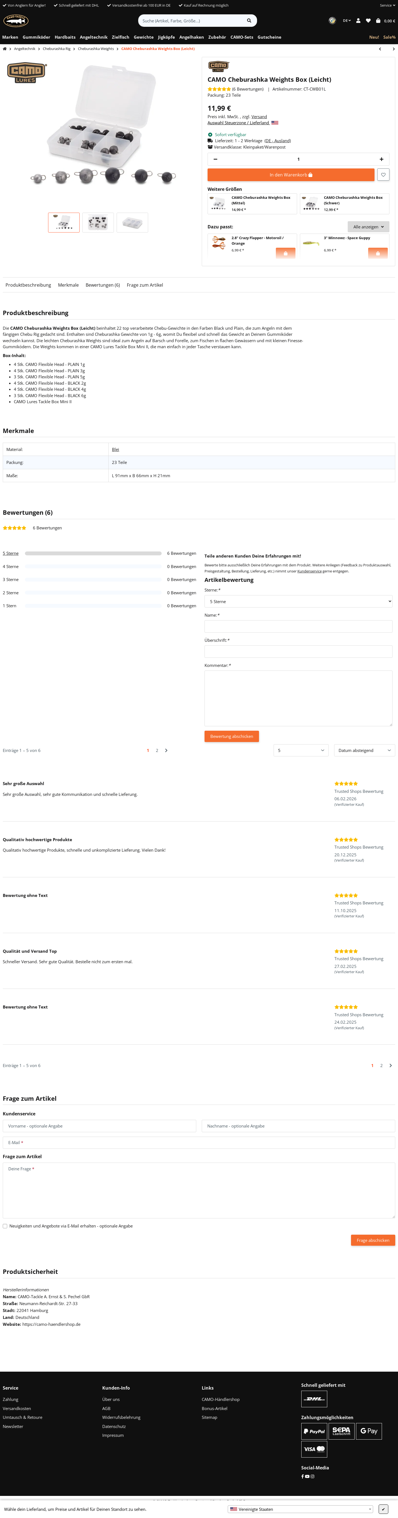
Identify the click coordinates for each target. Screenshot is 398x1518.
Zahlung (10, 1399)
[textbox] (300, 1509)
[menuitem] (10, 37)
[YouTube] (307, 1476)
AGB (106, 1408)
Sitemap (209, 1417)
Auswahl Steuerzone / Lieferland (243, 122)
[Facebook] (302, 1476)
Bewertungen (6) (103, 285)
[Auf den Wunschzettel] (383, 174)
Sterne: (212, 590)
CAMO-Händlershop (221, 1399)
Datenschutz (114, 1426)
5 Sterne (11, 553)
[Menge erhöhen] (381, 159)
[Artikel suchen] (249, 20)
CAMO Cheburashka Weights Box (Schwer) (353, 200)
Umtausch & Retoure (22, 1417)
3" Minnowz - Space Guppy (347, 237)
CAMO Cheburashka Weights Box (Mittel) (261, 200)
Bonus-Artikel (214, 1408)
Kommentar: (218, 665)
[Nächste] (166, 750)
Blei (115, 449)
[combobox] (300, 1509)
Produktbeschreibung (28, 285)
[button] (385, 5)
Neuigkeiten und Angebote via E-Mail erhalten (71, 1226)
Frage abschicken (373, 1240)
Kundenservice (309, 571)
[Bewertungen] (235, 89)
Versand (259, 116)
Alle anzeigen (369, 226)
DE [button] (347, 20)
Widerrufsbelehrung (121, 1417)
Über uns (111, 1399)
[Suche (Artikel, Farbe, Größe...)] (190, 20)
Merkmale (68, 285)
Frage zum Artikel (145, 285)
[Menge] (298, 159)
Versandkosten (17, 1408)
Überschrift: (217, 640)
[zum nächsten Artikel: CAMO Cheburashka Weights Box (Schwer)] (391, 49)
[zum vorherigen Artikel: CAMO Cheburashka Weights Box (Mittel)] (383, 49)
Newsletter (13, 1426)
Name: (212, 615)
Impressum (113, 1435)
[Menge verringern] (215, 159)
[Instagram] (312, 1476)
